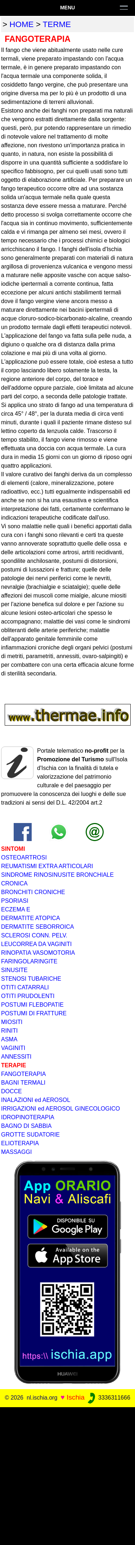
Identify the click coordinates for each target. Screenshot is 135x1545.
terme (57, 24)
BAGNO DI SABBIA (26, 1126)
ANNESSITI (16, 1057)
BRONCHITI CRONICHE (33, 892)
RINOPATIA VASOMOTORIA (38, 953)
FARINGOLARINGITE (29, 961)
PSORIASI (14, 901)
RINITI (9, 1031)
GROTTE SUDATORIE (30, 1135)
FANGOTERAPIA (23, 1074)
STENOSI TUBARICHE (31, 979)
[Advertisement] (67, 1474)
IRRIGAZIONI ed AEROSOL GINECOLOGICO (60, 1109)
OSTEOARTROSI (24, 857)
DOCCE (11, 1091)
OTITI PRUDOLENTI (27, 996)
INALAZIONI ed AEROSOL (35, 1100)
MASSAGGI (16, 1152)
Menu (67, 7)
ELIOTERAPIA (20, 1143)
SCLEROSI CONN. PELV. (34, 935)
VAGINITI (13, 1048)
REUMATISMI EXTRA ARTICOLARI (47, 866)
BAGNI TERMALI (23, 1083)
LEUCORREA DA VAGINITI (36, 944)
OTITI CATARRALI (25, 987)
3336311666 (108, 1398)
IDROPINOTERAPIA (27, 1117)
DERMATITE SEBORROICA (37, 927)
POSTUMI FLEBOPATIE (32, 1005)
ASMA (9, 1039)
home (21, 24)
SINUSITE (14, 970)
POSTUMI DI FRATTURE (34, 1013)
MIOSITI (12, 1022)
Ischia (76, 1397)
